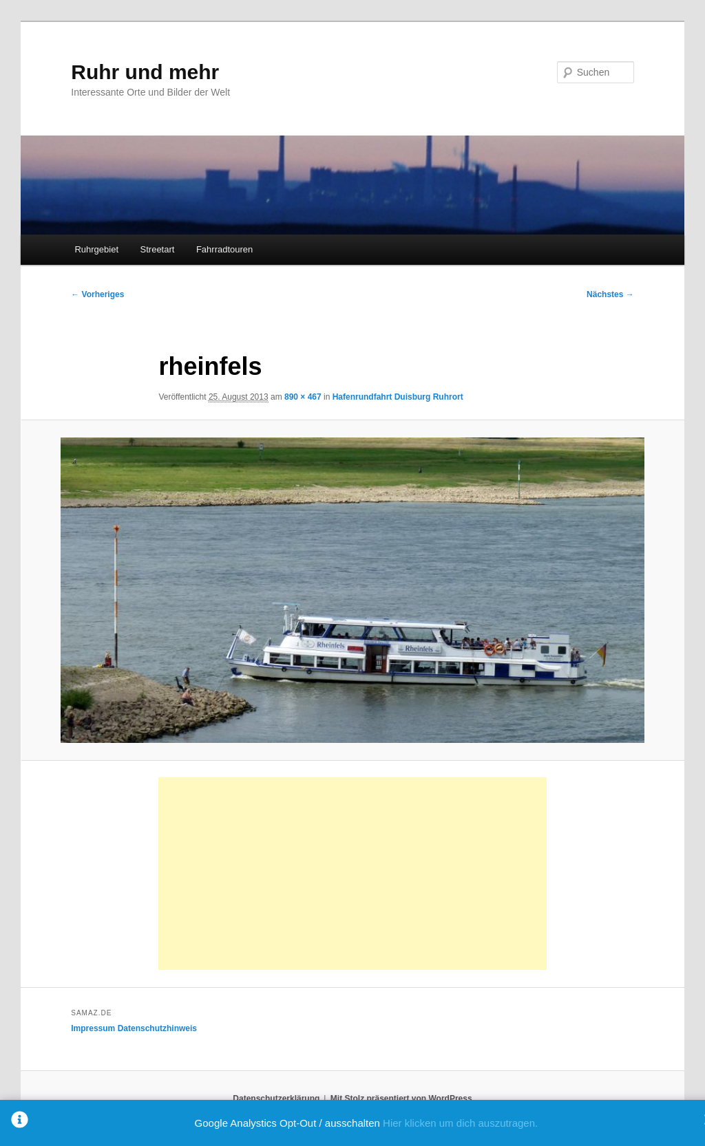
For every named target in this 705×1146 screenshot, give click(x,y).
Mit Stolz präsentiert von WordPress (401, 1098)
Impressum (93, 1028)
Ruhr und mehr (145, 72)
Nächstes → (610, 294)
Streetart (157, 249)
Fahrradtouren (224, 249)
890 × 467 (303, 397)
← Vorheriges (97, 294)
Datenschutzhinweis (157, 1028)
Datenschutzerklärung (276, 1098)
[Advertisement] (353, 873)
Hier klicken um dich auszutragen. (460, 1123)
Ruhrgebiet (96, 249)
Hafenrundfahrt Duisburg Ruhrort (398, 397)
